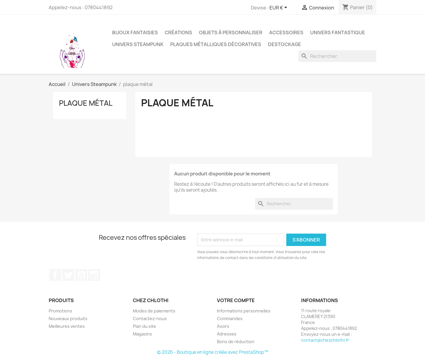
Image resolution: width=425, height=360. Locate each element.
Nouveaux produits (68, 318)
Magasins (142, 334)
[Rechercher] (337, 56)
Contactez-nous (150, 318)
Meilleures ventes (67, 326)
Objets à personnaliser (230, 32)
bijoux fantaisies (135, 32)
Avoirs (223, 326)
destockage (284, 44)
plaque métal (85, 103)
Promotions (60, 311)
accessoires (286, 32)
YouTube (81, 275)
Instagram (94, 275)
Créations (178, 32)
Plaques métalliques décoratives (215, 44)
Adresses (226, 334)
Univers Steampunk (138, 44)
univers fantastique (337, 32)
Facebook (55, 275)
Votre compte (236, 300)
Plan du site (144, 326)
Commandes (230, 318)
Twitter (68, 275)
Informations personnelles (243, 311)
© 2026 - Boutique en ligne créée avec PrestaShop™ (212, 352)
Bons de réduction (235, 341)
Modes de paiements (154, 311)
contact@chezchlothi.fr (325, 340)
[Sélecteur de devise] (279, 8)
